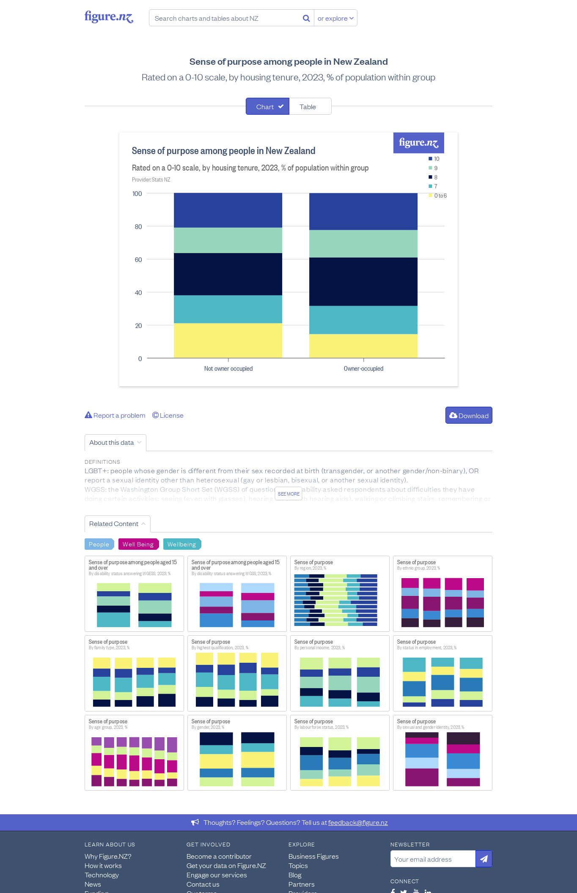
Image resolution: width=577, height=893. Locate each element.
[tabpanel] (288, 259)
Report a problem (115, 414)
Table (307, 106)
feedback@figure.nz (358, 822)
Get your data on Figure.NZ (226, 865)
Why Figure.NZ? (108, 855)
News (93, 883)
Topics (298, 865)
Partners (301, 883)
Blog (294, 874)
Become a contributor (219, 855)
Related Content (113, 523)
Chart (265, 106)
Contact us (203, 883)
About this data (111, 441)
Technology (102, 874)
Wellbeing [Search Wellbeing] (182, 543)
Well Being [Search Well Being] (138, 543)
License (168, 414)
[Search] (306, 17)
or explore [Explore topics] (336, 17)
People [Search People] (99, 543)
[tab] (267, 106)
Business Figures (313, 855)
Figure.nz (109, 17)
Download (469, 415)
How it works (103, 865)
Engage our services (217, 874)
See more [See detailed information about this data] (288, 493)
